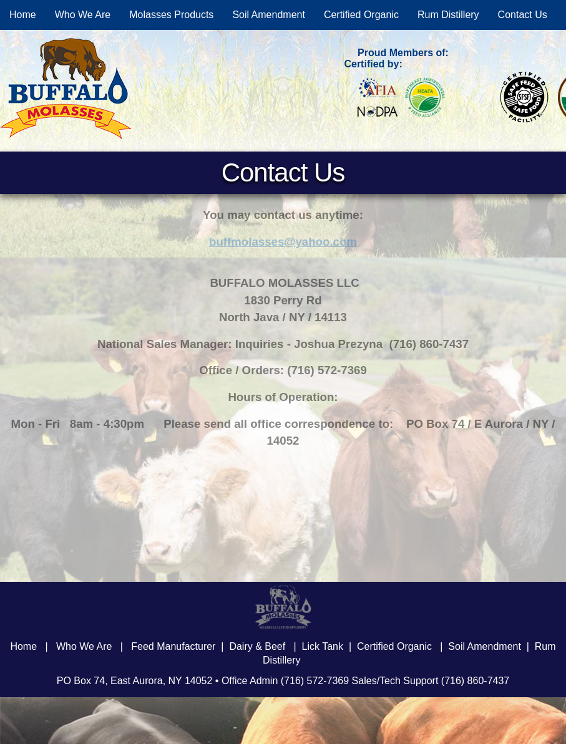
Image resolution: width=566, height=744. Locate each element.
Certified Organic (361, 14)
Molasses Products (171, 14)
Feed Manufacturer (173, 646)
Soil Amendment (268, 14)
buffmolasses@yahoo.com (283, 241)
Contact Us (522, 14)
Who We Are (83, 14)
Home (22, 14)
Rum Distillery (448, 14)
